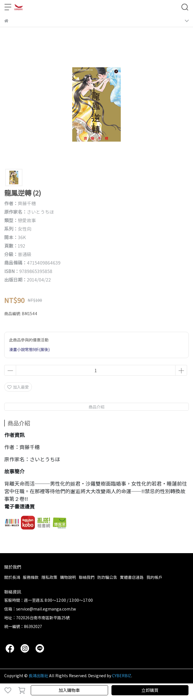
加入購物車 (69, 690)
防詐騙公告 (107, 577)
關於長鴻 (12, 577)
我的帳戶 (154, 577)
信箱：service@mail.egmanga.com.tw (40, 609)
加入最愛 (18, 387)
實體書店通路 (132, 577)
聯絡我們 (87, 577)
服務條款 (31, 577)
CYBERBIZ (121, 675)
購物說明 (68, 577)
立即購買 (149, 690)
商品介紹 (96, 407)
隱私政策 (49, 577)
